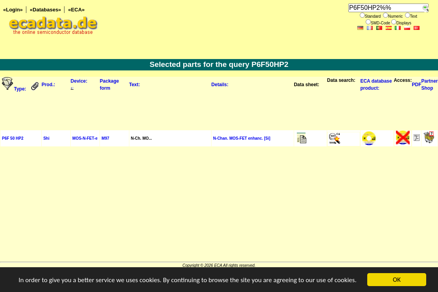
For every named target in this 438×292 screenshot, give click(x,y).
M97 (105, 138)
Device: (79, 81)
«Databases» (45, 10)
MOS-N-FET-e (85, 138)
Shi (46, 138)
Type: (21, 89)
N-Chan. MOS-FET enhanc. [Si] (242, 138)
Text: (134, 84)
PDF (416, 84)
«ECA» (76, 10)
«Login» (13, 10)
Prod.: (48, 84)
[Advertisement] (219, 110)
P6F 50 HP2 (12, 138)
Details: (220, 84)
